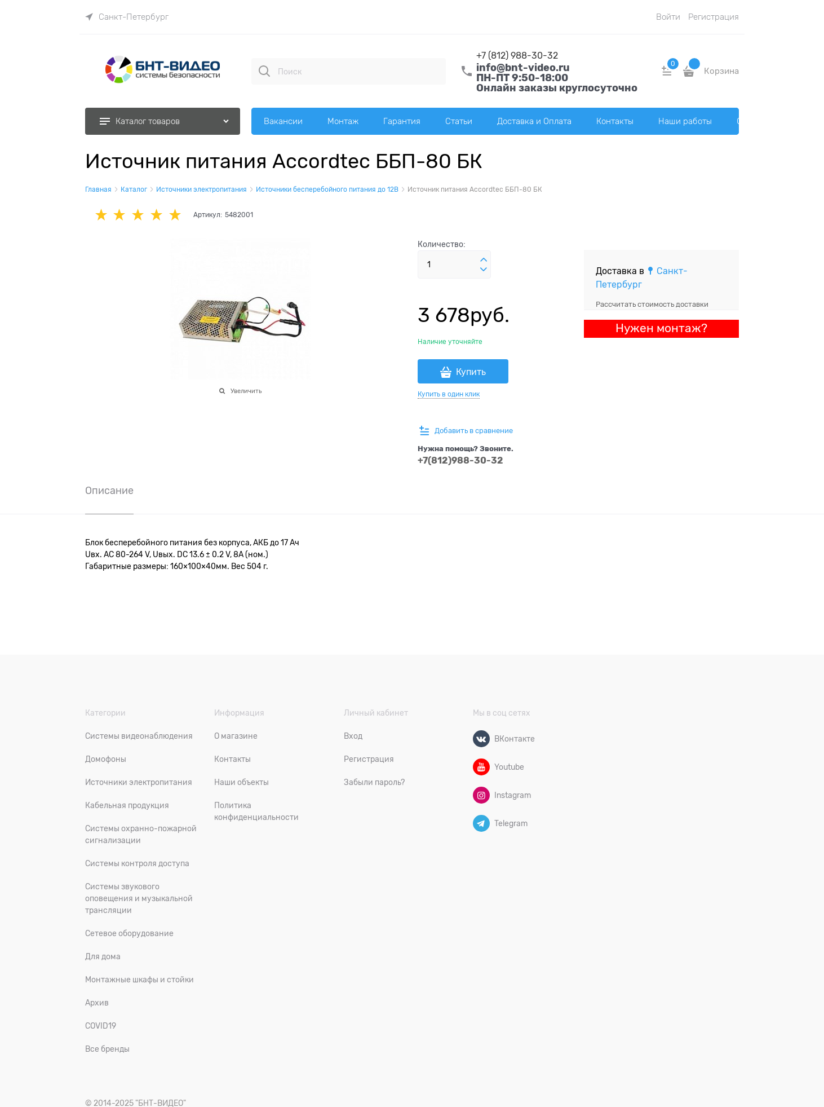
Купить (471, 372)
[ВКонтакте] (481, 738)
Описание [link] (109, 491)
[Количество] (454, 264)
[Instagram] (481, 795)
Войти (668, 16)
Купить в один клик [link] (449, 394)
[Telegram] (481, 823)
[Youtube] (481, 766)
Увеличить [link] (246, 390)
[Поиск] (264, 71)
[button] (483, 259)
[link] (127, 17)
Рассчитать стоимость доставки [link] (652, 304)
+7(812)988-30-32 (460, 460)
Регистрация (713, 16)
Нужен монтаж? (661, 328)
